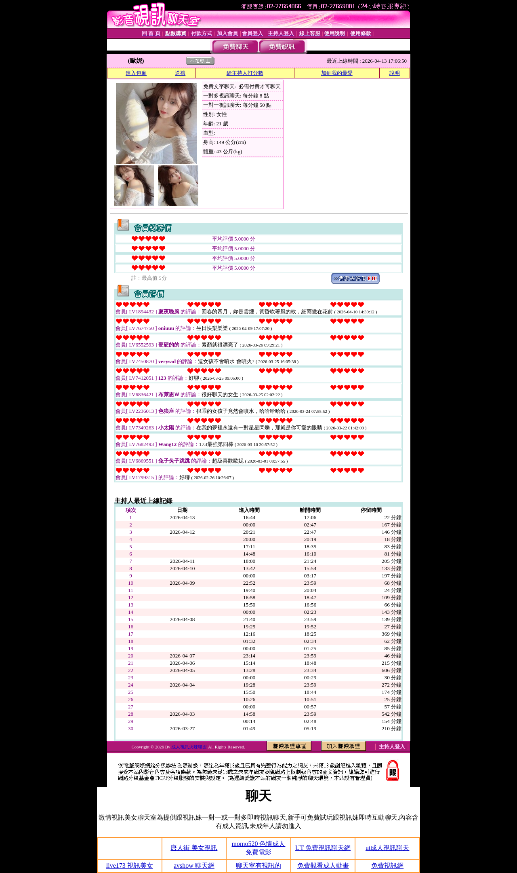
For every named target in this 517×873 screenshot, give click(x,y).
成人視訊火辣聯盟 (189, 746)
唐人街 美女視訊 (193, 847)
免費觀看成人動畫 (323, 865)
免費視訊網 (387, 865)
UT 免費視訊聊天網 (323, 847)
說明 (394, 73)
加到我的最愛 (337, 73)
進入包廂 (136, 73)
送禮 (180, 73)
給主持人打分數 (245, 73)
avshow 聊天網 (194, 865)
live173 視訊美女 (129, 865)
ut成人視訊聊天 (387, 847)
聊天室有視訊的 (258, 865)
